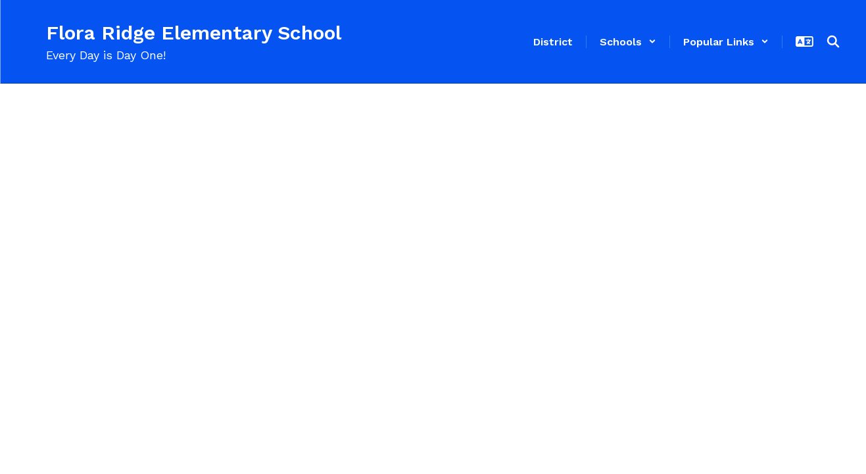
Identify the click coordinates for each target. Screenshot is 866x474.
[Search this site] (833, 41)
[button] (628, 42)
